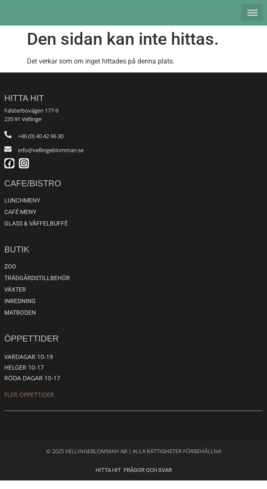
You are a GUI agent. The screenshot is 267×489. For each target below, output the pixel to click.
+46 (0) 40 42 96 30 (41, 144)
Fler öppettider (29, 403)
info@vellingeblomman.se (51, 158)
